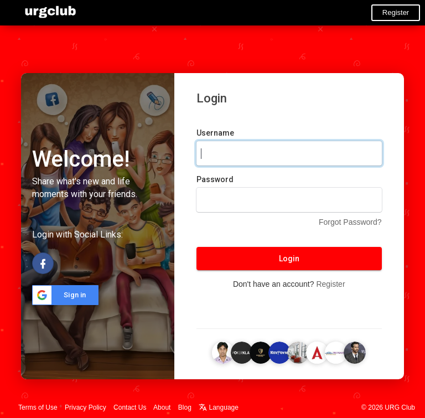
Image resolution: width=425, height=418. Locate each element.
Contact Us (129, 407)
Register (395, 12)
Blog (184, 407)
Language (219, 407)
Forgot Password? (350, 222)
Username (215, 132)
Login (289, 258)
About (161, 407)
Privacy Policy (85, 407)
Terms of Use (38, 407)
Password (215, 179)
